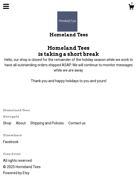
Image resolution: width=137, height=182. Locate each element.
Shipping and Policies (47, 123)
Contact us (77, 123)
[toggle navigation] (6, 6)
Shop (7, 123)
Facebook (10, 142)
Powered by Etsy (16, 173)
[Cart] (131, 7)
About (21, 123)
